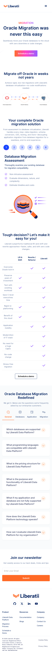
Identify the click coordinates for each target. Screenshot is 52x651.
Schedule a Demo (6, 631)
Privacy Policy (43, 646)
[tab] (6, 147)
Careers (40, 626)
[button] (46, 6)
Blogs (22, 621)
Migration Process (6, 625)
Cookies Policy (43, 640)
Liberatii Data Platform (7, 618)
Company (40, 617)
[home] (10, 6)
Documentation (25, 617)
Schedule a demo (26, 53)
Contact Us (41, 621)
